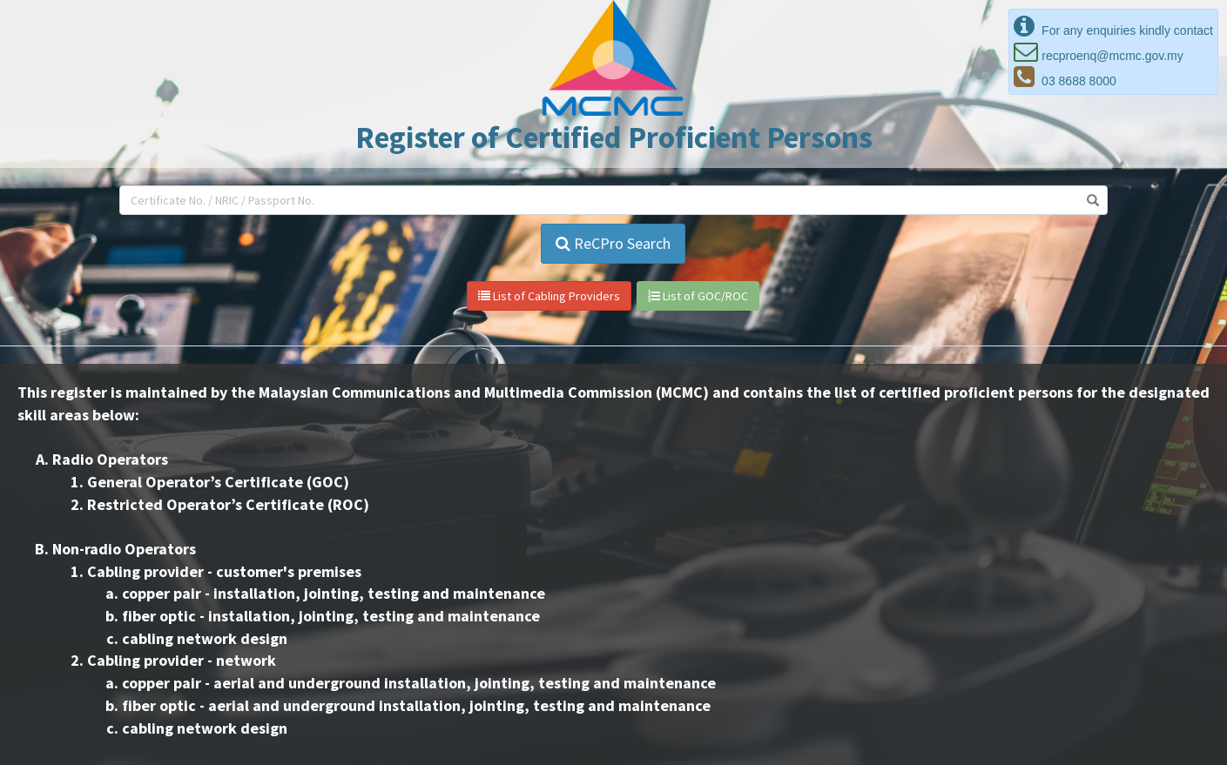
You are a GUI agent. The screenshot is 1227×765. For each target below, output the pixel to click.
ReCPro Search (613, 243)
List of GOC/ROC (698, 296)
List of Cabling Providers (549, 296)
